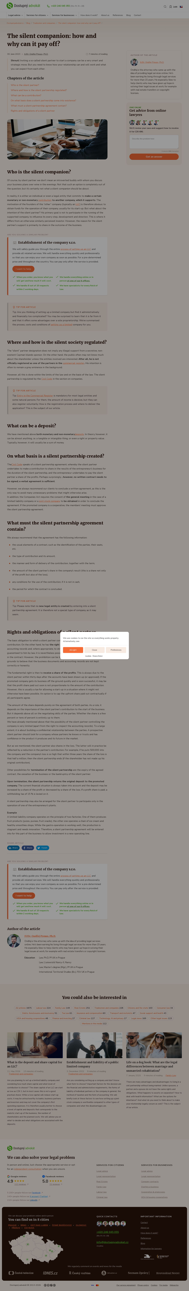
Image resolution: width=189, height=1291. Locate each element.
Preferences (116, 650)
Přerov (16, 1228)
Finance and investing (63, 1018)
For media (164, 1285)
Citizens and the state (140, 1008)
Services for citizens (36, 15)
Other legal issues (161, 1018)
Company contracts (150, 1181)
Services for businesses (63, 15)
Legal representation (106, 1176)
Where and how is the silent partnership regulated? (39, 90)
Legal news (138, 1018)
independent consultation (28, 1169)
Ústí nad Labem (39, 1225)
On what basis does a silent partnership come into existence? (43, 100)
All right (73, 650)
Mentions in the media (94, 1023)
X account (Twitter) (39, 1196)
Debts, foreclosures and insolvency (39, 1013)
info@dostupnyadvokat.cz (112, 1242)
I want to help (23, 269)
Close (94, 650)
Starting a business (150, 1186)
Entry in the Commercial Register (35, 395)
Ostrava (29, 1228)
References (118, 15)
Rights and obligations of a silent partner (33, 110)
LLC (78, 204)
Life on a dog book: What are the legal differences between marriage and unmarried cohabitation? (151, 1066)
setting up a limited (61, 324)
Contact (137, 15)
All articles (24, 1008)
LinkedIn (33, 1200)
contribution (45, 200)
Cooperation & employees (153, 1192)
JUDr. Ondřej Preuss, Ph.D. (36, 54)
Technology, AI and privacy (113, 1018)
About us (105, 15)
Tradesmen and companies (44, 23)
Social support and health (153, 1013)
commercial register (73, 363)
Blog (128, 15)
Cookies (88, 656)
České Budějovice (62, 1225)
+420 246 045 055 (60, 5)
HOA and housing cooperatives (32, 1018)
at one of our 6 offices (78, 280)
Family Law (62, 1008)
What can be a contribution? (26, 95)
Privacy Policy (98, 656)
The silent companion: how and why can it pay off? (79, 23)
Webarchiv (174, 1285)
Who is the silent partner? (25, 85)
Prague (12, 1225)
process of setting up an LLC (76, 249)
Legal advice (14, 15)
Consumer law (165, 1008)
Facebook (36, 1192)
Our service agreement (126, 1285)
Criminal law (87, 1018)
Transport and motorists (122, 1013)
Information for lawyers (151, 1248)
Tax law (67, 1013)
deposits (79, 434)
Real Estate (82, 1008)
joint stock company (49, 501)
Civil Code (46, 378)
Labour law (43, 1008)
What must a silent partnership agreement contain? (39, 105)
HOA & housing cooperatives (154, 1197)
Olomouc (81, 1225)
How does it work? (89, 15)
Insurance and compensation (91, 1013)
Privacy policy (143, 1285)
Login (175, 6)
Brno (23, 1225)
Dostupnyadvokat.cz (15, 23)
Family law (101, 1186)
